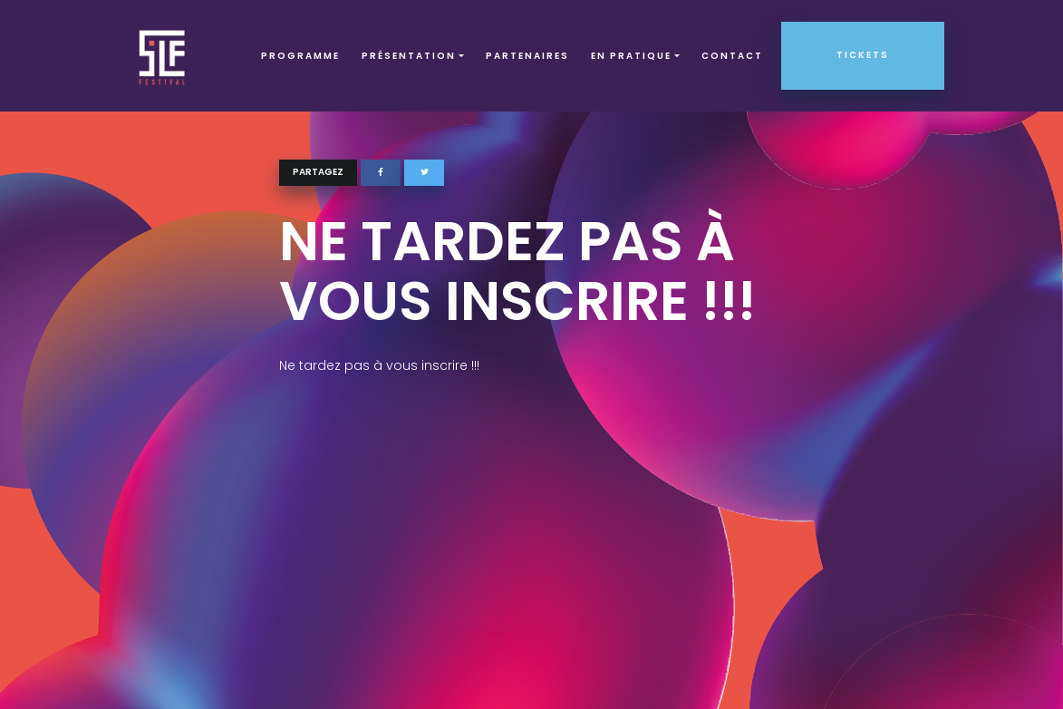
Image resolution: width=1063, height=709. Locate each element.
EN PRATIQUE (631, 56)
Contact (732, 56)
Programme (300, 56)
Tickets (862, 55)
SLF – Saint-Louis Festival (163, 56)
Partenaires (527, 56)
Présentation (409, 56)
